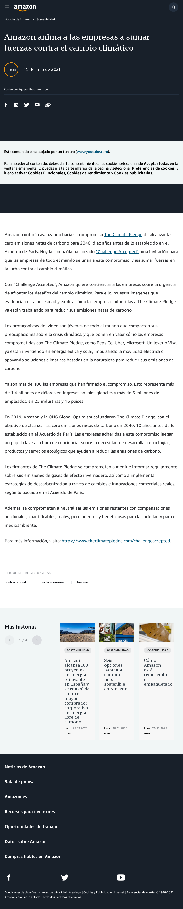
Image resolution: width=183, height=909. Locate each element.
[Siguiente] (37, 640)
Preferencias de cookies (141, 892)
